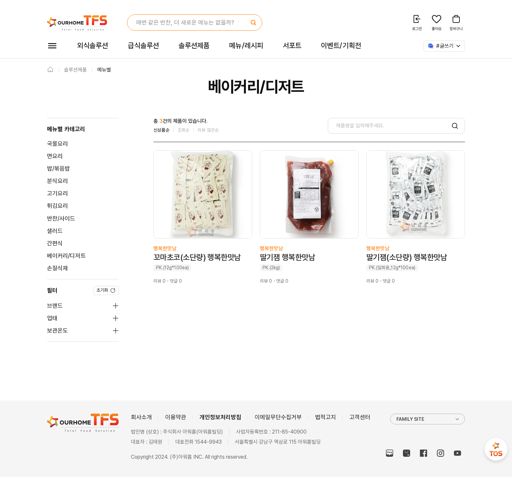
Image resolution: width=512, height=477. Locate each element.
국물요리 (57, 143)
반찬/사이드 (61, 218)
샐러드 (55, 230)
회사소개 (141, 417)
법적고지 (325, 417)
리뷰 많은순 (208, 130)
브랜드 (55, 305)
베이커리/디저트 (66, 255)
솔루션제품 (194, 45)
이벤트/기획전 (341, 45)
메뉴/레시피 (246, 45)
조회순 (184, 130)
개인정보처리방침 (220, 417)
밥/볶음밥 (58, 168)
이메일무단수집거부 (278, 417)
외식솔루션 (92, 45)
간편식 (55, 243)
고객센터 (359, 417)
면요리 (55, 156)
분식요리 (57, 180)
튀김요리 (57, 205)
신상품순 (161, 130)
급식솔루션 (143, 45)
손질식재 (57, 268)
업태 (52, 318)
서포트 (292, 45)
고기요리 (57, 193)
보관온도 (57, 330)
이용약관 (175, 417)
